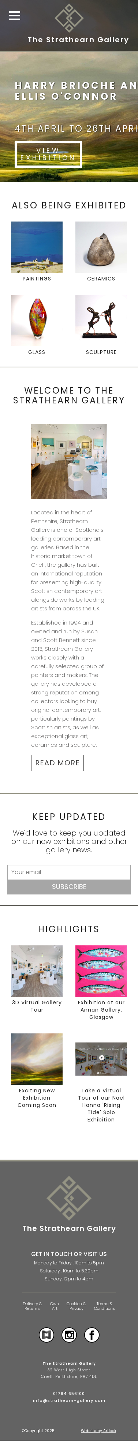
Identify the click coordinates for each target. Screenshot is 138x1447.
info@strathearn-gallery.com (69, 1400)
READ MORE (57, 763)
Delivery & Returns (32, 1306)
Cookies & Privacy (76, 1306)
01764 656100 (69, 1393)
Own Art (54, 1306)
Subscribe (69, 886)
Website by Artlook (98, 1431)
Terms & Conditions (104, 1306)
